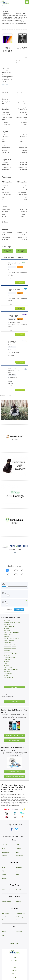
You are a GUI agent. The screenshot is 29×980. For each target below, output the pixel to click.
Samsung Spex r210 (9, 626)
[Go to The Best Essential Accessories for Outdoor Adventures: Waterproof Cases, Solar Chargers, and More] (14, 410)
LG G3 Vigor (7, 650)
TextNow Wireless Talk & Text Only (13, 316)
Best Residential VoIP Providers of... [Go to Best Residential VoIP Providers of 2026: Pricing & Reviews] (9, 478)
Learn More (14, 687)
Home (14, 957)
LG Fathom (6, 665)
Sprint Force (7, 659)
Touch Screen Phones (5, 918)
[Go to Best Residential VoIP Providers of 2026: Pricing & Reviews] (14, 466)
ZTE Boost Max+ (8, 673)
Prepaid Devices (20, 913)
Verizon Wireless (6, 845)
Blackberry (19, 931)
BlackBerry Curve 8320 (9, 657)
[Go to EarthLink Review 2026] (14, 438)
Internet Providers (6, 901)
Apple (3, 867)
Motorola (4, 874)
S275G (5, 663)
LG (16, 871)
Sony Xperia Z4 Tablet (9, 677)
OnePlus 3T (7, 655)
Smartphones (5, 913)
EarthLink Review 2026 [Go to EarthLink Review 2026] (6, 450)
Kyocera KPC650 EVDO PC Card (12, 622)
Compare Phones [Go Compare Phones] (14, 740)
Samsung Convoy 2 (8, 652)
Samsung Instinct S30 (9, 640)
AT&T (17, 845)
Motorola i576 (7, 630)
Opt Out (14, 977)
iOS (3, 935)
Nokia (17, 874)
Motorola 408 (7, 671)
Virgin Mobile (5, 852)
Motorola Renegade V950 (10, 648)
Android (4, 931)
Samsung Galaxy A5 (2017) (10, 644)
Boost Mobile (19, 855)
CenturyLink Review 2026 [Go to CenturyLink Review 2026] (6, 534)
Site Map (14, 973)
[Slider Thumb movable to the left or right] (7, 587)
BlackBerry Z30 (7, 642)
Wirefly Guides (14, 943)
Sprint (3, 848)
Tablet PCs (19, 890)
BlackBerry (19, 867)
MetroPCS (4, 855)
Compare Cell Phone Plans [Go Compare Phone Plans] (14, 735)
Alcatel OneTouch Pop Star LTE (11, 638)
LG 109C (6, 675)
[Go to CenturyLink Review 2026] (14, 522)
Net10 (17, 852)
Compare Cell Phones (5, 5)
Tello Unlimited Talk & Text (14, 289)
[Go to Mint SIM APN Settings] (14, 494)
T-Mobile (18, 848)
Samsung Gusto (8, 667)
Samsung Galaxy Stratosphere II (11, 632)
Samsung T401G (8, 634)
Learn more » (5, 84)
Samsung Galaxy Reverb (10, 646)
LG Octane (6, 661)
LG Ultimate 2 (7, 628)
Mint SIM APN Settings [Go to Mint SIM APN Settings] (6, 506)
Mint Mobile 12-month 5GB (14, 263)
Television (18, 901)
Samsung (4, 878)
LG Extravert (7, 620)
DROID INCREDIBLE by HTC (11, 669)
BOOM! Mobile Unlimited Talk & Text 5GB (14, 370)
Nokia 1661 (6, 636)
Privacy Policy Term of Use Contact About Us (14, 965)
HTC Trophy (7, 624)
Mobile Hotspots (6, 890)
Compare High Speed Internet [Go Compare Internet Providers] (14, 776)
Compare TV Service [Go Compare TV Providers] (14, 771)
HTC (3, 871)
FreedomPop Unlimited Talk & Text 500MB (14, 343)
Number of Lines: (14, 566)
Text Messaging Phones (20, 918)
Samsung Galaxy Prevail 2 (10, 653)
